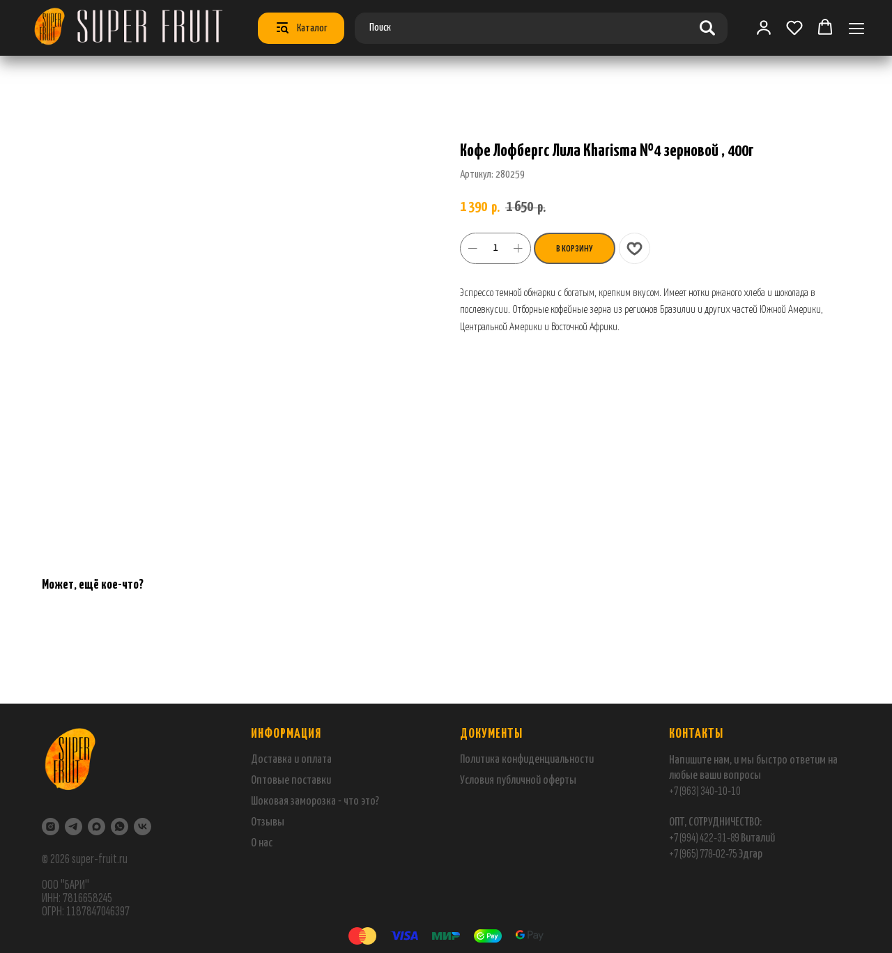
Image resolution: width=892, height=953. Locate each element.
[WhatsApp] (119, 826)
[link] (763, 27)
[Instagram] (50, 826)
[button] (794, 27)
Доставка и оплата (291, 760)
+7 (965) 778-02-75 (703, 853)
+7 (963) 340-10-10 (705, 791)
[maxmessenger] (96, 826)
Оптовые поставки (291, 781)
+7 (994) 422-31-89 (704, 837)
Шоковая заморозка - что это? (315, 801)
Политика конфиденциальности (527, 760)
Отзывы (267, 822)
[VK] (142, 826)
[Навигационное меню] (856, 28)
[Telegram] (73, 826)
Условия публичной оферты (518, 781)
